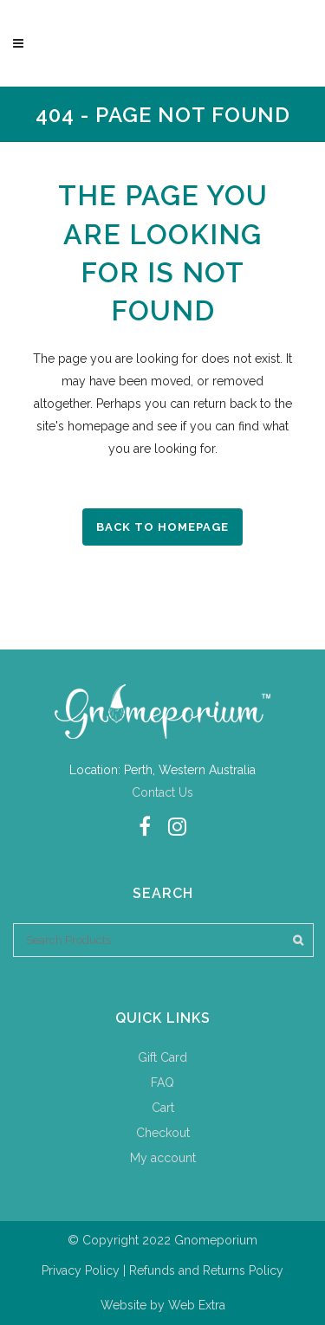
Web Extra (196, 1305)
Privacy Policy (81, 1270)
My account (163, 1158)
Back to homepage (162, 526)
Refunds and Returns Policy (206, 1270)
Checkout (163, 1133)
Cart (163, 1108)
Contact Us (162, 792)
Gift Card (162, 1057)
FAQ (162, 1082)
